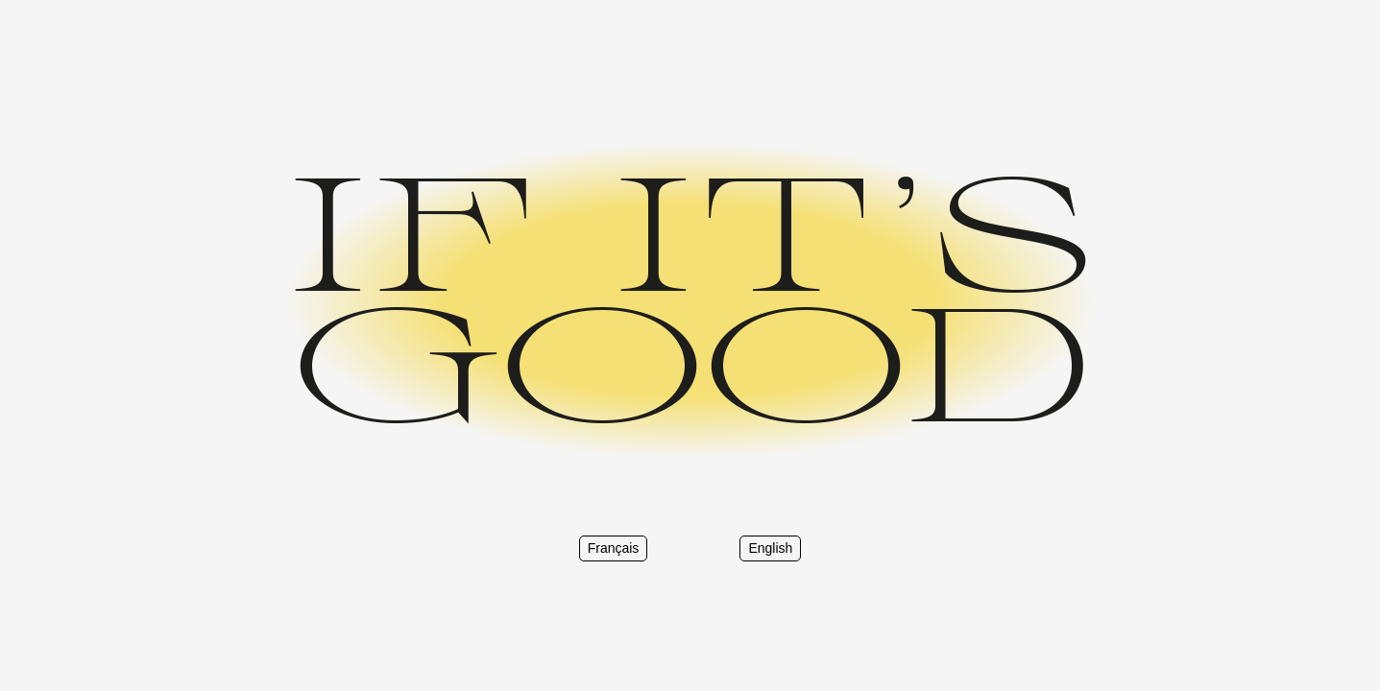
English (770, 548)
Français (614, 548)
